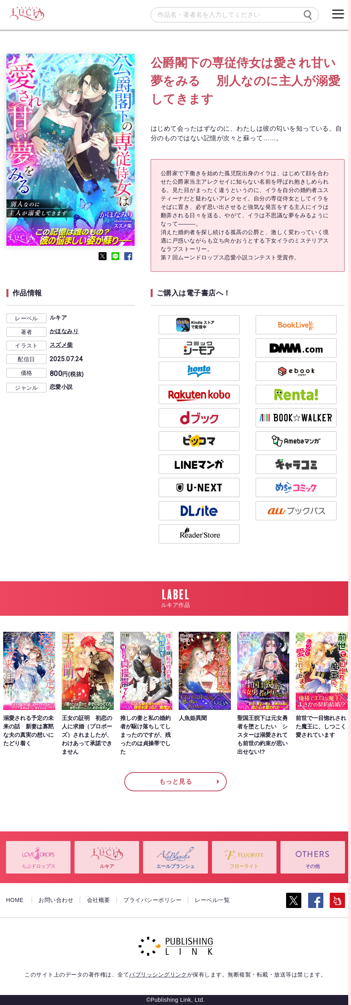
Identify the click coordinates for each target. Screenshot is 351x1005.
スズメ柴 (61, 345)
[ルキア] (27, 14)
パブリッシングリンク (158, 974)
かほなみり (64, 331)
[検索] (308, 15)
